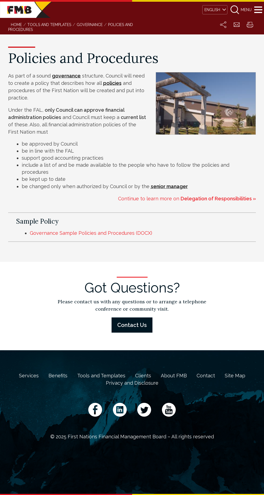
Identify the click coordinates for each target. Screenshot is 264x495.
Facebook (95, 410)
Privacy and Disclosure (132, 383)
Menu (258, 10)
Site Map (235, 375)
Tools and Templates (101, 375)
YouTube (169, 410)
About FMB (174, 375)
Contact (206, 375)
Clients (143, 375)
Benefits (57, 375)
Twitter (144, 410)
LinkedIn (120, 410)
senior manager (169, 186)
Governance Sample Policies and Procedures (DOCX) (91, 233)
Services (29, 375)
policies (112, 83)
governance (66, 76)
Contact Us (132, 325)
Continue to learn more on (187, 198)
